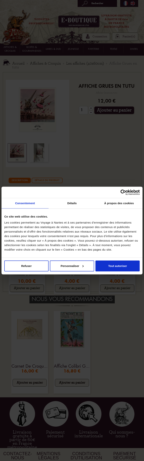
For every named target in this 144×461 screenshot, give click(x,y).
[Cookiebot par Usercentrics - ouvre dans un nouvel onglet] (123, 192)
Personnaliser (72, 265)
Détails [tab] (72, 203)
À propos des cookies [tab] (119, 203)
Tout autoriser (117, 265)
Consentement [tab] (25, 203)
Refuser (26, 265)
